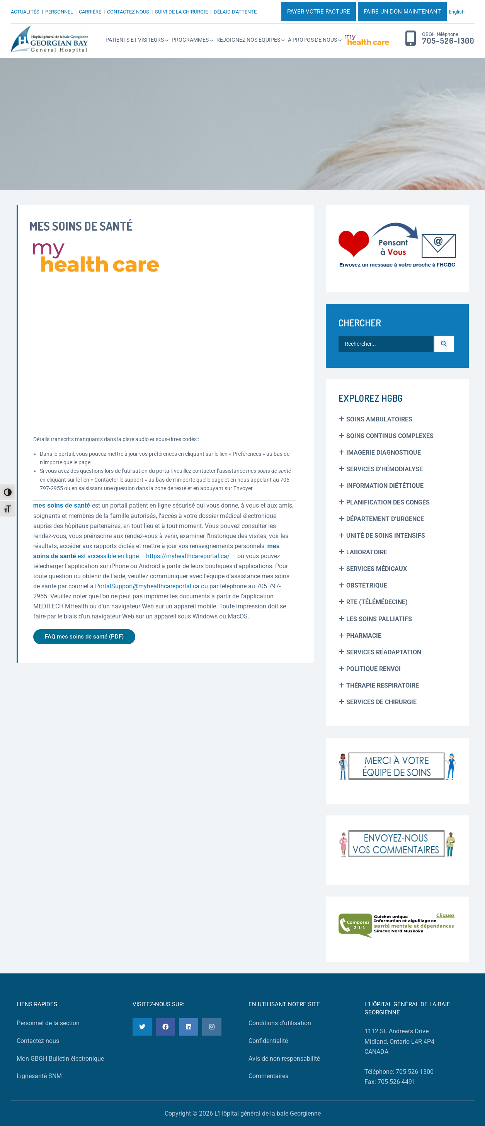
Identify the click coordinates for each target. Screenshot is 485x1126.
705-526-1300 (448, 41)
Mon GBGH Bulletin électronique (60, 1058)
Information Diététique (385, 485)
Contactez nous (38, 1040)
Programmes (190, 40)
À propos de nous (312, 40)
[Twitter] (142, 1027)
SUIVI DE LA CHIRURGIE (181, 12)
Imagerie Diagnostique (383, 452)
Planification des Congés (388, 502)
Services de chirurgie (381, 702)
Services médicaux (376, 568)
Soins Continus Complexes (390, 436)
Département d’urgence (385, 519)
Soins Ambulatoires (379, 419)
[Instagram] (211, 1027)
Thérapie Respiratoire (382, 685)
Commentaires (268, 1076)
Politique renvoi (373, 669)
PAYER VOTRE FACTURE (318, 11)
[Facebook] (165, 1027)
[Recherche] (444, 344)
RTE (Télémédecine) (377, 602)
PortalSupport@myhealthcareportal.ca (147, 586)
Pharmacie (363, 635)
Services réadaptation (383, 652)
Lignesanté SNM (39, 1076)
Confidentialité (268, 1040)
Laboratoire (366, 552)
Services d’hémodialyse (384, 469)
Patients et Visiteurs (135, 40)
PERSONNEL (59, 12)
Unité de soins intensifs (385, 535)
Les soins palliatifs (379, 619)
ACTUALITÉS (25, 12)
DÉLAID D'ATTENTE (235, 12)
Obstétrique (366, 585)
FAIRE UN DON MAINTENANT (402, 11)
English (457, 12)
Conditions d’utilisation (279, 1023)
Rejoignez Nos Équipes (248, 40)
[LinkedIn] (188, 1027)
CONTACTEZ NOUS (128, 12)
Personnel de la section (48, 1023)
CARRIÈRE (90, 12)
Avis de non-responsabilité (284, 1058)
